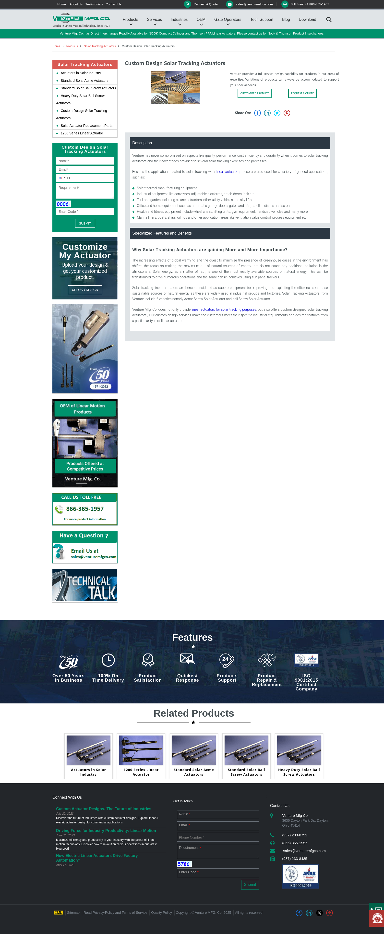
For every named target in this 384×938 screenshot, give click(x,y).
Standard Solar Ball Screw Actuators (86, 88)
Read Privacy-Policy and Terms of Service (115, 912)
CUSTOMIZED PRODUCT (254, 93)
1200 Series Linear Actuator (79, 133)
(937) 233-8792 (294, 835)
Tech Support (261, 19)
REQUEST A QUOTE (302, 93)
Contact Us (113, 4)
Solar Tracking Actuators (99, 46)
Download (307, 19)
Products (130, 19)
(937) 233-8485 (294, 858)
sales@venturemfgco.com (304, 851)
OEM (201, 19)
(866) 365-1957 (294, 843)
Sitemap (73, 912)
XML (58, 912)
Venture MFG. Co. (209, 912)
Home (61, 4)
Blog (286, 19)
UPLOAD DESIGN (85, 290)
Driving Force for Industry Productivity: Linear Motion (106, 831)
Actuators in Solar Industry (78, 73)
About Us (76, 4)
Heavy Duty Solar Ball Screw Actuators (299, 772)
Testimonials (94, 4)
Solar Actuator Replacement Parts (84, 126)
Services (154, 19)
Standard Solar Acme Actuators (82, 81)
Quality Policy (161, 912)
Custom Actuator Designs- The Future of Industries (103, 809)
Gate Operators (227, 19)
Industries (179, 19)
